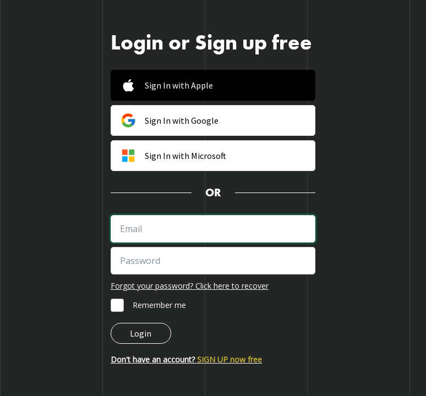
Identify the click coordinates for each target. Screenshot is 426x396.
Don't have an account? (186, 359)
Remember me (159, 305)
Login (140, 333)
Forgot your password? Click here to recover (190, 285)
